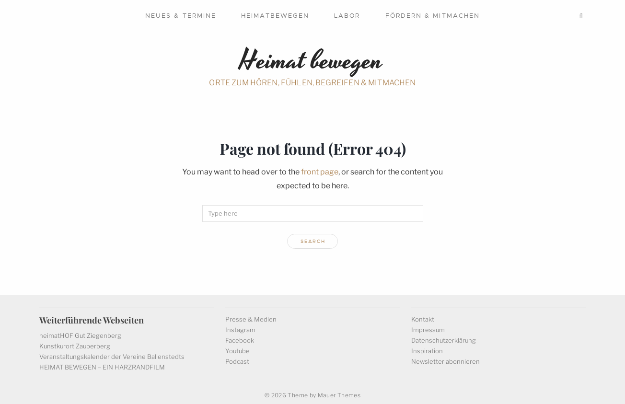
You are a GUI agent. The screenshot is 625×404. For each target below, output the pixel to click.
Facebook (239, 340)
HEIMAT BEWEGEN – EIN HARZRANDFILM (102, 367)
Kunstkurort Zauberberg (74, 346)
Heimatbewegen (275, 16)
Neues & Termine (180, 16)
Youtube (237, 351)
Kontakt (422, 319)
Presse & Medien (251, 319)
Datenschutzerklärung (443, 340)
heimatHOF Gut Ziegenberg (80, 335)
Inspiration (427, 351)
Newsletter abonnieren (445, 361)
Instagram (240, 330)
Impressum (428, 330)
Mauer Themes (339, 395)
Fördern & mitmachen (432, 16)
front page (319, 171)
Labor (347, 16)
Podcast (237, 361)
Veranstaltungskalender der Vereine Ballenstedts (112, 356)
